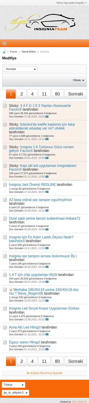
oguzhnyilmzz (61, 200)
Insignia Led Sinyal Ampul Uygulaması (38, 308)
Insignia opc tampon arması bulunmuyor (39, 256)
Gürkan (74, 308)
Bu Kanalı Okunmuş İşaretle (44, 373)
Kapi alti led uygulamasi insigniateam (48, 166)
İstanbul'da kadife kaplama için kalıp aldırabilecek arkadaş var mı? (42, 126)
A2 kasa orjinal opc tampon (29, 200)
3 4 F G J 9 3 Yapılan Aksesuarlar (45, 106)
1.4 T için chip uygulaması (29, 275)
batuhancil (17, 241)
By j (74, 256)
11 (44, 93)
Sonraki (75, 93)
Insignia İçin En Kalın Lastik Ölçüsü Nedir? (41, 237)
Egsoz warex (19, 342)
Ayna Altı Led (19, 327)
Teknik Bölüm (29, 51)
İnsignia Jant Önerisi (24, 184)
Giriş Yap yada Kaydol (71, 2)
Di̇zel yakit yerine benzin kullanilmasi (37, 218)
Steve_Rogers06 (30, 293)
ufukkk (60, 128)
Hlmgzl (35, 327)
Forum (13, 51)
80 (57, 93)
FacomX (15, 109)
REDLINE (48, 184)
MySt (53, 275)
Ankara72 (72, 218)
